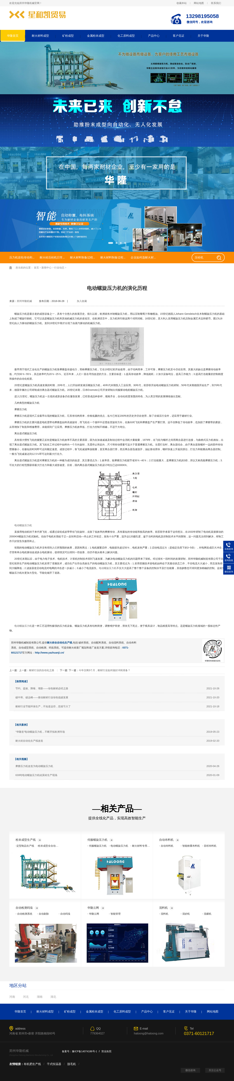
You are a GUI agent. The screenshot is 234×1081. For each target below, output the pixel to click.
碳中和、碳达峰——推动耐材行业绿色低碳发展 (41, 697)
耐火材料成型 (40, 35)
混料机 (166, 907)
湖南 (40, 996)
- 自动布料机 (166, 845)
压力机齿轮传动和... (21, 257)
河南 (12, 996)
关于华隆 (203, 35)
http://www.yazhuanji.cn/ (49, 652)
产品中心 (154, 35)
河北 (26, 996)
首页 (36, 267)
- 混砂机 (185, 913)
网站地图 (199, 3)
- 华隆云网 (93, 913)
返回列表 (218, 304)
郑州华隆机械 (24, 301)
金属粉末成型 (95, 35)
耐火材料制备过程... (82, 257)
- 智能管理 (115, 913)
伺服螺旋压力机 (100, 839)
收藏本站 (182, 3)
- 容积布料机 (209, 845)
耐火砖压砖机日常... (52, 257)
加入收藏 (82, 301)
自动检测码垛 (27, 907)
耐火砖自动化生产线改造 (29, 740)
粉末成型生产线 (29, 839)
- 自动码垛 (64, 913)
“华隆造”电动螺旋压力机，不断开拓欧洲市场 (40, 731)
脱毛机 (71, 1064)
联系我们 (216, 3)
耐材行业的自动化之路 (41, 670)
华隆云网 (96, 907)
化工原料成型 (126, 35)
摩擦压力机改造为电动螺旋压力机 (34, 766)
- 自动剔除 (43, 913)
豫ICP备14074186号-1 (84, 1051)
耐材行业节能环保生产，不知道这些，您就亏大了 (43, 706)
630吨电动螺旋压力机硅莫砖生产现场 (36, 775)
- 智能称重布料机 (190, 845)
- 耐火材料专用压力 (141, 845)
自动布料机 (169, 839)
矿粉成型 (68, 35)
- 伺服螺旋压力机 (97, 845)
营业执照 (106, 1051)
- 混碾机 (206, 913)
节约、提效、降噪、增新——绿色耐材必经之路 (41, 688)
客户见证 (178, 35)
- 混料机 (163, 913)
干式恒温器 (54, 1064)
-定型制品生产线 (25, 845)
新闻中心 (46, 267)
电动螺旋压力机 (23, 525)
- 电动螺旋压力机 (118, 845)
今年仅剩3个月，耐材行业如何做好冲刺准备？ (104, 670)
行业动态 (59, 267)
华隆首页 (12, 35)
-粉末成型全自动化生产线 (51, 845)
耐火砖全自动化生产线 (59, 642)
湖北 (53, 996)
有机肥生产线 (32, 1064)
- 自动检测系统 (24, 913)
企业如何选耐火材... (143, 257)
